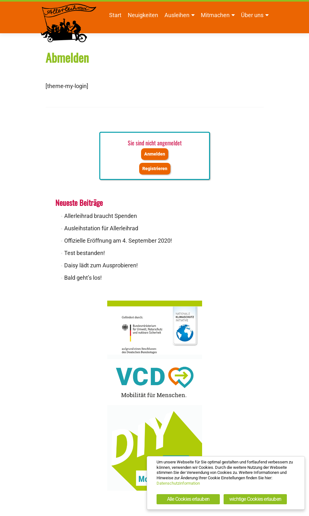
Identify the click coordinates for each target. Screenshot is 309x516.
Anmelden (154, 154)
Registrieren (154, 168)
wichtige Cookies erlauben (255, 499)
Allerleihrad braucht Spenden (100, 216)
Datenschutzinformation (178, 483)
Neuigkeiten (143, 15)
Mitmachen (215, 15)
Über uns (252, 15)
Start (115, 15)
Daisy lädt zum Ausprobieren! (101, 265)
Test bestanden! (84, 253)
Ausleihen (176, 15)
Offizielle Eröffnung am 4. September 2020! (118, 240)
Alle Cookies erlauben (188, 499)
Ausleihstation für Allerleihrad (101, 228)
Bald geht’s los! (83, 277)
